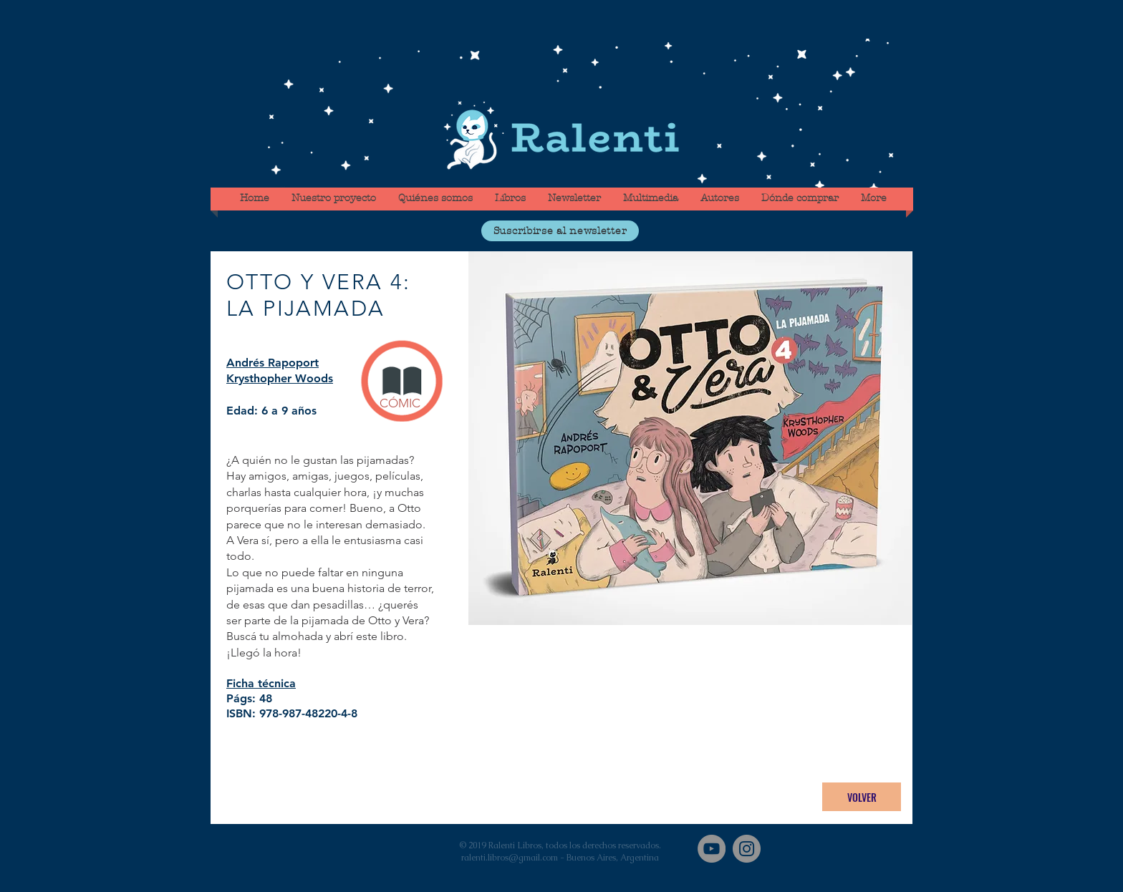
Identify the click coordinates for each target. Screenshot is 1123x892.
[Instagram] (747, 849)
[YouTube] (712, 849)
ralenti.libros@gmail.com (509, 857)
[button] (560, 230)
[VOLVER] (861, 796)
